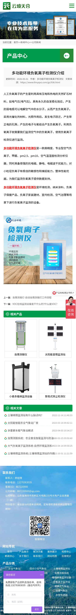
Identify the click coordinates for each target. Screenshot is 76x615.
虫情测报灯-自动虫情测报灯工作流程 (31, 297)
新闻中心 (24, 42)
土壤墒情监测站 (61, 568)
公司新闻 (36, 42)
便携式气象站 (62, 586)
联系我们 (38, 556)
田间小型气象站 (38, 568)
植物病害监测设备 (61, 577)
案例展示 (52, 551)
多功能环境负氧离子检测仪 (50, 78)
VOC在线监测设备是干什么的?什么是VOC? (34, 304)
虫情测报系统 (62, 573)
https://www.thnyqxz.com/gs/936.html (40, 82)
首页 (16, 42)
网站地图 (52, 556)
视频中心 (66, 551)
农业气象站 (14, 568)
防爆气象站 (62, 590)
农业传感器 (62, 595)
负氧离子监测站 (61, 581)
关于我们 (24, 556)
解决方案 (38, 551)
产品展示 (24, 551)
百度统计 (66, 556)
